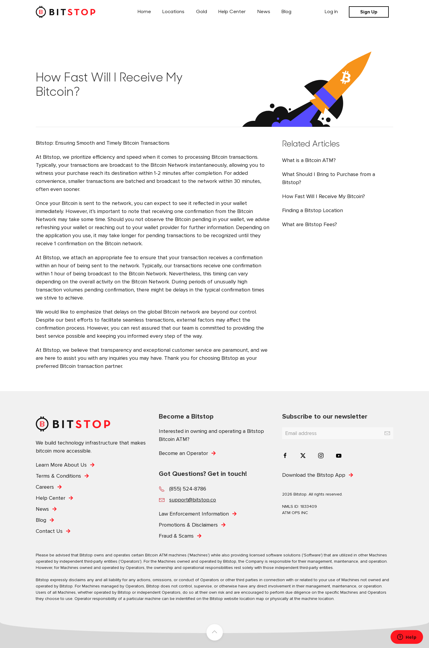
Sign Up (368, 12)
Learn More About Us (61, 465)
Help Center (232, 12)
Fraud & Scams (176, 536)
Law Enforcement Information (194, 513)
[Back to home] (65, 12)
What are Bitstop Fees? (309, 224)
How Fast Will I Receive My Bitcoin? (323, 196)
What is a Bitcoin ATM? (309, 160)
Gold (201, 12)
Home (144, 12)
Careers (45, 487)
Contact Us (49, 531)
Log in (331, 12)
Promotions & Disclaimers (188, 525)
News (263, 12)
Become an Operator (183, 453)
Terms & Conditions (58, 476)
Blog (286, 12)
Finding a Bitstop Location (312, 210)
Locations (173, 12)
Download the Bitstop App (313, 475)
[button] (214, 632)
